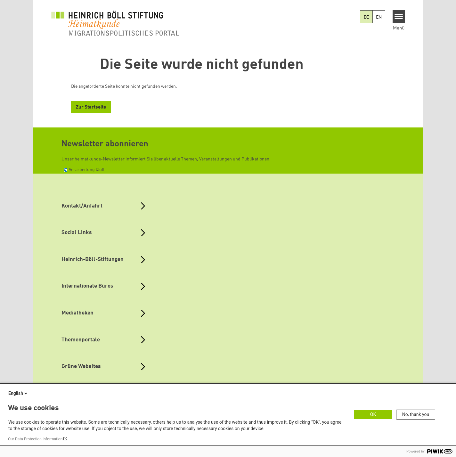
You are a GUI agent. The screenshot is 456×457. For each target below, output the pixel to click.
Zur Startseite (91, 107)
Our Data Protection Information (35, 439)
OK (373, 414)
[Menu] (399, 16)
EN (379, 17)
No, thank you (415, 414)
